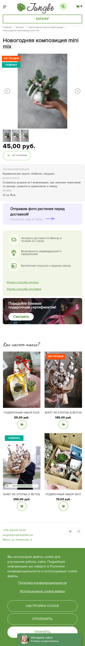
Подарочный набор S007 (63, 494)
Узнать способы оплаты (23, 282)
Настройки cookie (42, 606)
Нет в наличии (19, 155)
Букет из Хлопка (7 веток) (21, 494)
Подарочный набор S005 (22, 412)
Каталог (42, 19)
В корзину (22, 424)
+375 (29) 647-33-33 (14, 530)
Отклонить (42, 619)
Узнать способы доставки (24, 289)
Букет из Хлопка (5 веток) (63, 412)
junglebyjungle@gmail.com (18, 535)
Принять (42, 632)
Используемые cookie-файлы (42, 591)
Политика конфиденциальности (42, 583)
